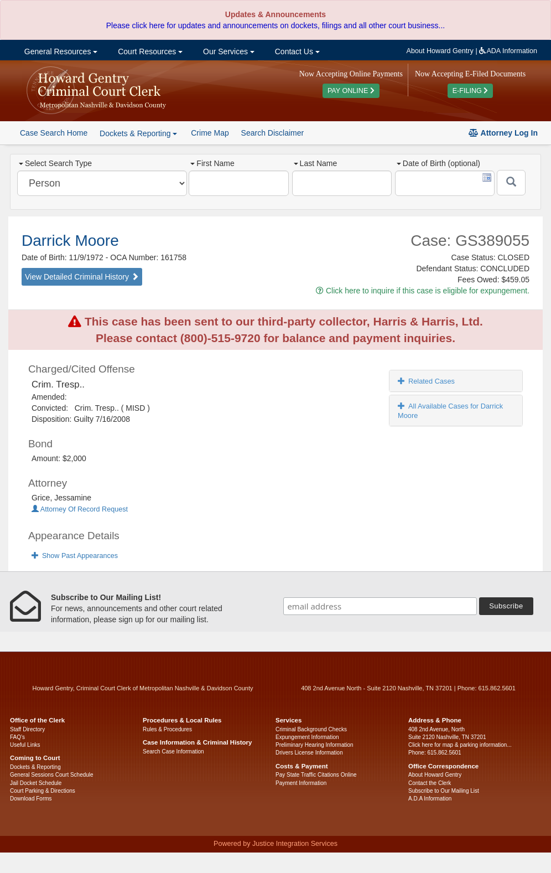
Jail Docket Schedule (35, 783)
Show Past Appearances (75, 556)
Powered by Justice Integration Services (275, 844)
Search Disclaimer (272, 132)
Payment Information (301, 783)
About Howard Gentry (440, 51)
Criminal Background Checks (311, 729)
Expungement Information (307, 737)
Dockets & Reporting (35, 767)
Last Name (315, 163)
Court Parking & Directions (42, 791)
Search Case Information (173, 751)
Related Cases (426, 381)
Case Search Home (53, 132)
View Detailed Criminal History (82, 276)
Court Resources (149, 51)
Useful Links (25, 745)
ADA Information (508, 51)
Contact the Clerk (429, 783)
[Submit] (511, 182)
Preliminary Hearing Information (315, 745)
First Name (212, 163)
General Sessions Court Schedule (51, 775)
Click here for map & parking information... (460, 745)
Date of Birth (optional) (438, 163)
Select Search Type (55, 163)
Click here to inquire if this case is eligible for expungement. (422, 290)
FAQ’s (17, 737)
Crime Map (209, 132)
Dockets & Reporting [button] (138, 133)
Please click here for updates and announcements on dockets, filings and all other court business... (275, 25)
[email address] (380, 606)
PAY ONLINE (351, 91)
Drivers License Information (309, 753)
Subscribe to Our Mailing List (443, 791)
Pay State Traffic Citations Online (316, 775)
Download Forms (31, 798)
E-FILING (470, 91)
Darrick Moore (70, 240)
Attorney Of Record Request (80, 509)
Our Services (227, 51)
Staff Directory (27, 729)
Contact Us (296, 51)
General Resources (59, 51)
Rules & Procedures (167, 729)
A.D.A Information (429, 798)
